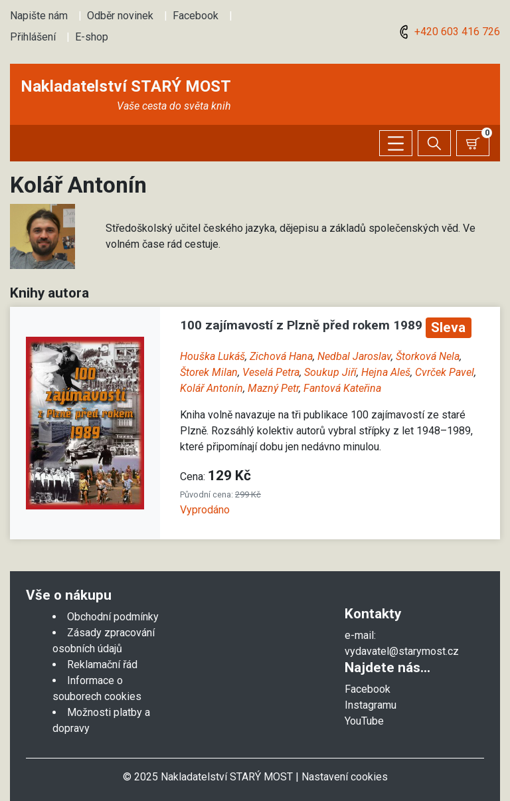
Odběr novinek (120, 15)
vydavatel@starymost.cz (402, 651)
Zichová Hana (281, 356)
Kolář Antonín (211, 388)
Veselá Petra (270, 372)
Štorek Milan (209, 372)
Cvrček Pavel (444, 372)
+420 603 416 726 (448, 31)
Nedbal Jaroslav (354, 356)
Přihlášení (33, 37)
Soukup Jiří (330, 372)
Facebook (195, 15)
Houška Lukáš (212, 356)
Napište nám (39, 15)
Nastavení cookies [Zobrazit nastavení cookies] (344, 776)
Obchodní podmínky (113, 616)
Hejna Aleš (385, 372)
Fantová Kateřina (342, 388)
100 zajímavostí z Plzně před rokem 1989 (303, 325)
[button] (42, 235)
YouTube (364, 721)
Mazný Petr (273, 388)
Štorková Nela (428, 356)
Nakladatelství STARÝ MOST (126, 86)
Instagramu (370, 705)
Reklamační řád (102, 664)
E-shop (91, 37)
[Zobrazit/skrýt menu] (395, 143)
